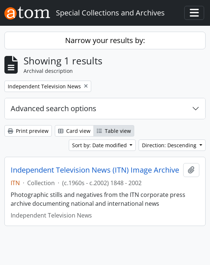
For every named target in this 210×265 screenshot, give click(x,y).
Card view (74, 130)
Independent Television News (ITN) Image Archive (95, 170)
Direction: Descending (170, 145)
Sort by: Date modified (100, 145)
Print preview (28, 130)
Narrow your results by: (105, 40)
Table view (114, 130)
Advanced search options (53, 108)
